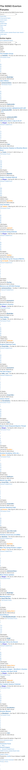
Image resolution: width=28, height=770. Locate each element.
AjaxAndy (4, 536)
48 (0, 97)
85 (0, 220)
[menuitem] (5, 18)
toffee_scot (5, 373)
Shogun (4, 122)
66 (0, 415)
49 (0, 99)
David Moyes (4, 615)
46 (0, 93)
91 (0, 328)
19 (0, 698)
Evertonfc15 (10, 300)
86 (0, 222)
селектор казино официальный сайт (13, 108)
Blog (2, 111)
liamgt (8, 638)
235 (1, 164)
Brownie (4, 509)
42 (0, 71)
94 (0, 333)
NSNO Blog (4, 23)
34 (0, 518)
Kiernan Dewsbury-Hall (8, 507)
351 (1, 190)
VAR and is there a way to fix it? (11, 121)
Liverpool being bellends (8, 231)
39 (0, 66)
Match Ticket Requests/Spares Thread (13, 426)
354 (1, 195)
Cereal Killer (5, 346)
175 (1, 629)
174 (1, 627)
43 (0, 362)
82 (0, 215)
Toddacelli (10, 340)
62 (0, 248)
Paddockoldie (11, 104)
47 (0, 95)
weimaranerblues (6, 82)
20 (0, 700)
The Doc (9, 282)
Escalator (9, 449)
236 (1, 166)
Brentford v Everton (6, 304)
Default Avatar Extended (7, 759)
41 (0, 70)
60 (0, 244)
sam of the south (11, 531)
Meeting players (5, 596)
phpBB (8, 756)
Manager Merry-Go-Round (9, 642)
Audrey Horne (11, 611)
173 (1, 625)
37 (0, 523)
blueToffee (10, 200)
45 (0, 91)
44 (0, 469)
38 (0, 64)
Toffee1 (4, 455)
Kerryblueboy (6, 400)
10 (0, 442)
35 (0, 520)
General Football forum (6, 124)
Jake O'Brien (4, 81)
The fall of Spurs (5, 371)
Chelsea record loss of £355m (10, 534)
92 (0, 330)
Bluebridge (10, 77)
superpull (9, 228)
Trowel (4, 152)
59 (0, 242)
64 (0, 411)
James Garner (5, 399)
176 (1, 631)
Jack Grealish (4, 204)
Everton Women (5, 711)
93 (0, 331)
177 (1, 632)
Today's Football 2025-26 (8, 177)
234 (1, 163)
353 (1, 193)
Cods (8, 144)
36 (0, 522)
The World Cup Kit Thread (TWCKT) (12, 259)
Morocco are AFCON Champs (10, 286)
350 (1, 188)
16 (0, 137)
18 (0, 697)
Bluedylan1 (5, 713)
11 (0, 444)
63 (0, 249)
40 (0, 68)
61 (0, 246)
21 (0, 702)
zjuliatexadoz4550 (7, 110)
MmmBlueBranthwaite (9, 616)
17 (0, 139)
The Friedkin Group (6, 53)
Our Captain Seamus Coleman (10, 684)
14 (0, 133)
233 (1, 161)
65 (0, 413)
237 (1, 168)
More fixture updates (7, 575)
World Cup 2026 (5, 480)
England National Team (8, 344)
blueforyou (10, 476)
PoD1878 (4, 55)
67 (0, 416)
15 (0, 135)
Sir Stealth (5, 261)
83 (0, 217)
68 (0, 658)
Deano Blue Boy (6, 598)
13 (0, 131)
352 (1, 192)
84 (0, 219)
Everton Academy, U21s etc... (10, 453)
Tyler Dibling (4, 317)
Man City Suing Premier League (11, 547)
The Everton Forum (5, 57)
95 (0, 335)
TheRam (4, 206)
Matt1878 (9, 173)
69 (0, 660)
